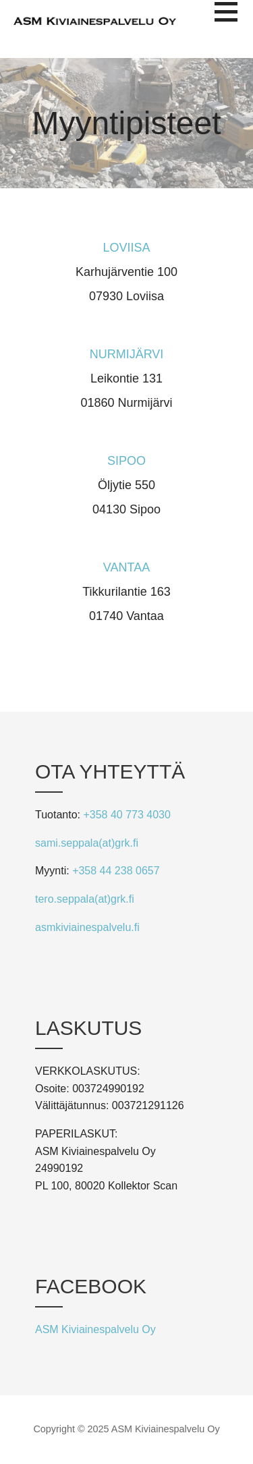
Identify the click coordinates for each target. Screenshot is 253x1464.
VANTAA (126, 567)
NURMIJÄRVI (127, 354)
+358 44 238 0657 (115, 870)
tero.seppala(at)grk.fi (84, 899)
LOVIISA (126, 247)
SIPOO (126, 461)
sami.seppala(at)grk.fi (86, 843)
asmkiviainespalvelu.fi (87, 927)
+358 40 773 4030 (126, 814)
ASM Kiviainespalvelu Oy (95, 1329)
